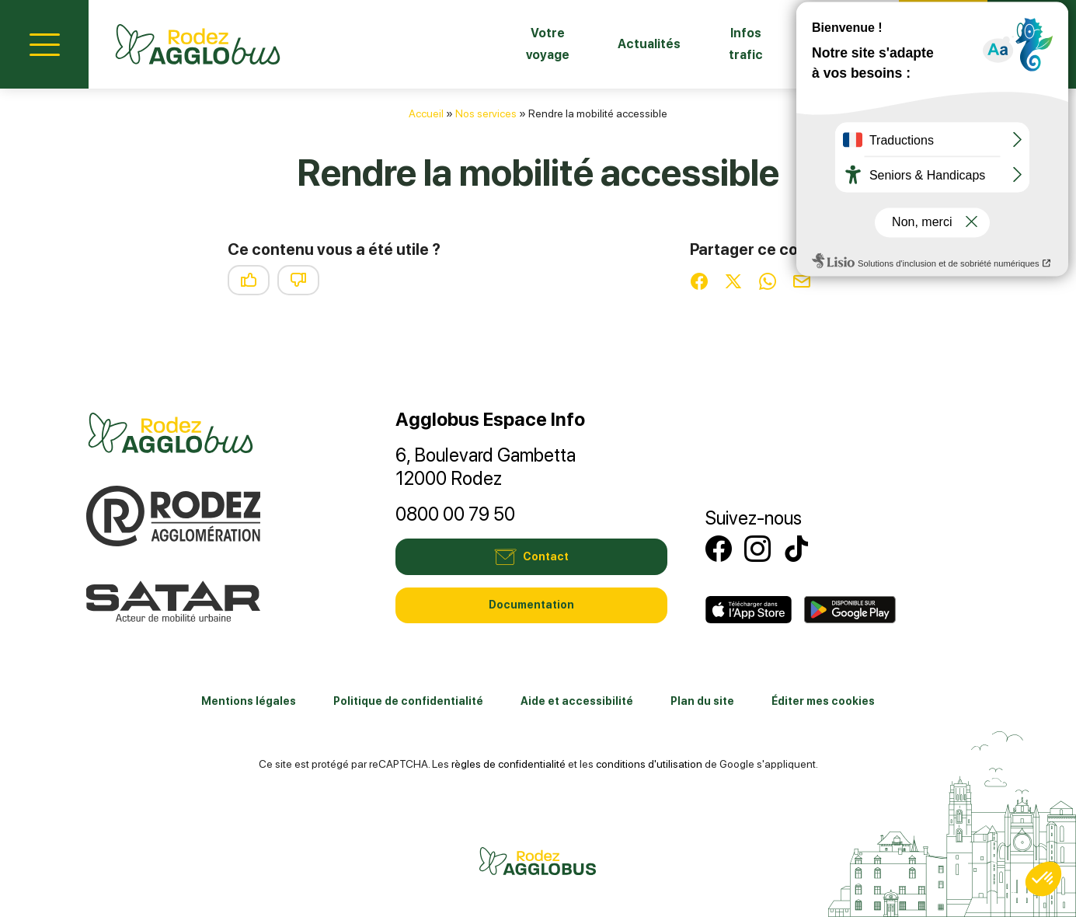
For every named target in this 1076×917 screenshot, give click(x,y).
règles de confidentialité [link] (508, 764)
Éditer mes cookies (823, 701)
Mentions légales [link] (248, 701)
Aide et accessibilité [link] (577, 701)
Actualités (572, 44)
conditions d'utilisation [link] (649, 764)
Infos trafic (686, 44)
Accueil (426, 113)
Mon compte (1032, 42)
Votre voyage (453, 44)
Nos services (486, 113)
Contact (943, 42)
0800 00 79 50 (455, 514)
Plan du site (702, 701)
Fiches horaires (815, 44)
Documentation (531, 604)
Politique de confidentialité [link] (408, 701)
